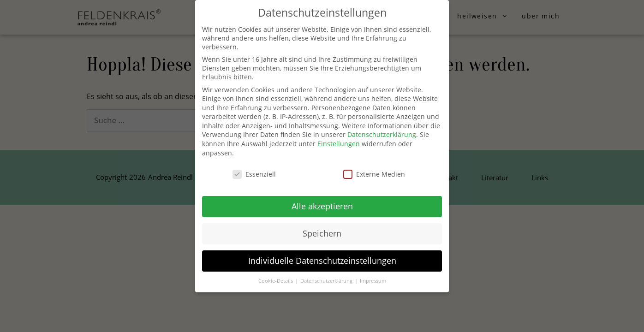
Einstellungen (338, 143)
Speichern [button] (322, 233)
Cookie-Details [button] (276, 281)
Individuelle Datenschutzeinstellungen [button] (322, 260)
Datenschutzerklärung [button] (327, 281)
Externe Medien (374, 174)
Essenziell (254, 174)
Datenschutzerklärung (381, 134)
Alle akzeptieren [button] (322, 206)
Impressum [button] (373, 281)
